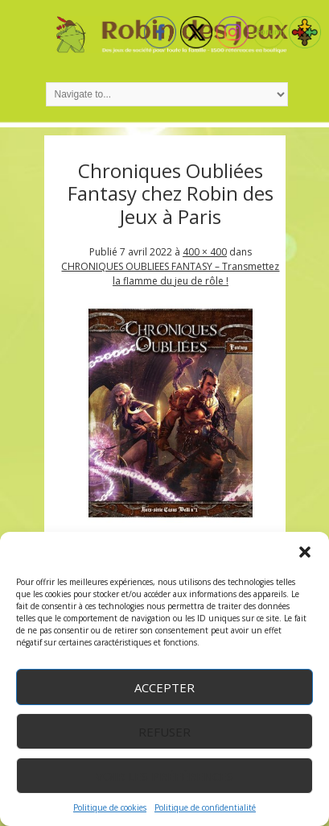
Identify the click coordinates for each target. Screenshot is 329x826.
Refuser (164, 732)
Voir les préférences (164, 776)
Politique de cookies (109, 807)
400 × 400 (205, 252)
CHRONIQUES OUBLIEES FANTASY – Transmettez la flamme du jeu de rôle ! (170, 273)
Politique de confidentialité (205, 807)
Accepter (164, 687)
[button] (305, 552)
